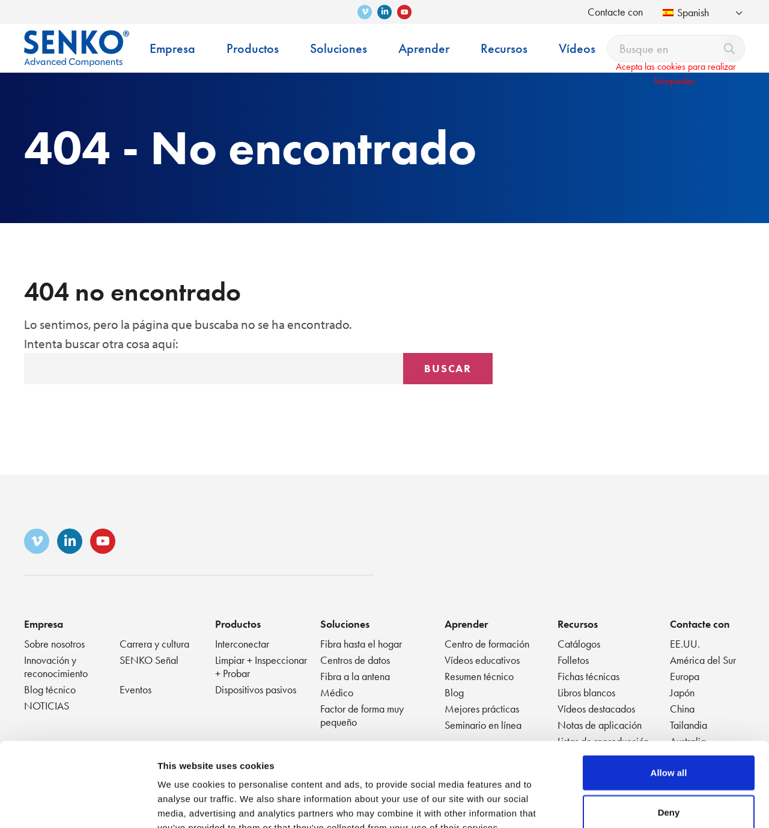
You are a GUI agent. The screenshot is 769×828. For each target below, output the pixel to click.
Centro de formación (487, 644)
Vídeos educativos (482, 660)
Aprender (466, 624)
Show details (630, 804)
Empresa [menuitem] (172, 48)
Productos (238, 624)
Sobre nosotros (54, 644)
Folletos (573, 660)
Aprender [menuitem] (423, 48)
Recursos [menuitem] (504, 48)
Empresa (43, 624)
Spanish (686, 12)
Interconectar (242, 644)
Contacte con (615, 12)
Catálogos (579, 644)
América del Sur (703, 660)
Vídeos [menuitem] (577, 48)
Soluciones (344, 624)
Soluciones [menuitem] (338, 48)
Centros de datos (355, 660)
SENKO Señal (149, 660)
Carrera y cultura (154, 644)
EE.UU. (685, 644)
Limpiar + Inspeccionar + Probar (261, 666)
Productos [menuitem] (252, 48)
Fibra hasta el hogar (361, 644)
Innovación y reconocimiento (56, 666)
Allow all (669, 700)
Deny (669, 740)
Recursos (578, 624)
